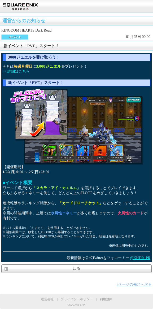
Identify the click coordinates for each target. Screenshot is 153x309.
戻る (76, 269)
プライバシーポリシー (77, 299)
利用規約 (106, 299)
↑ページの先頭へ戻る (134, 284)
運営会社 (47, 299)
